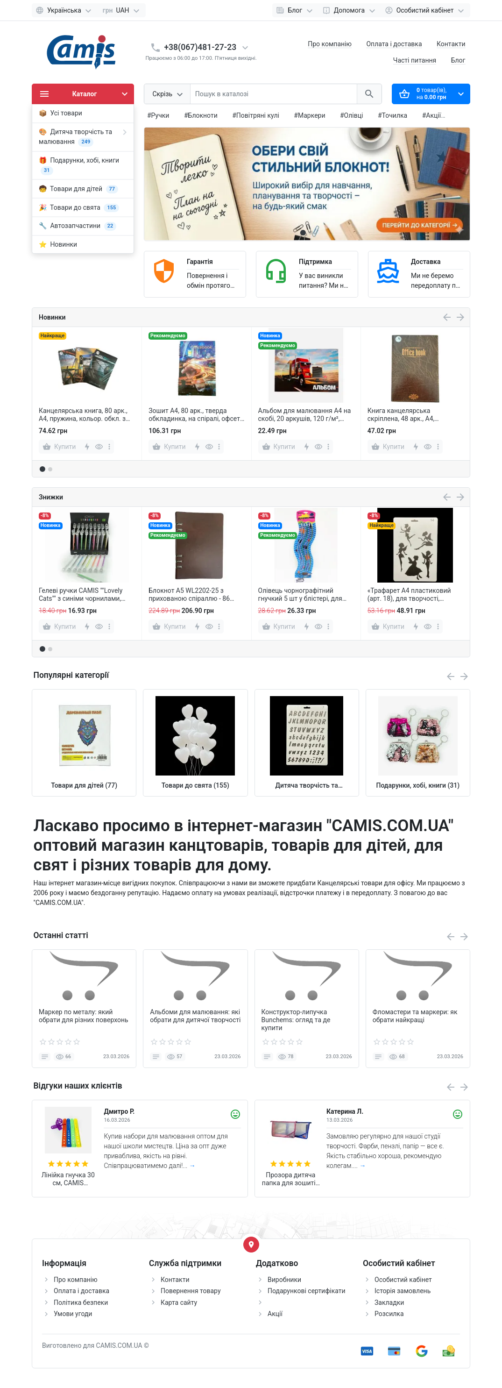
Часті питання (414, 60)
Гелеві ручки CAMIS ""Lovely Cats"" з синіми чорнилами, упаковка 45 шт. (80, 595)
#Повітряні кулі (255, 115)
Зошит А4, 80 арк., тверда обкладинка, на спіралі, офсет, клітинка (194, 415)
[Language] (65, 10)
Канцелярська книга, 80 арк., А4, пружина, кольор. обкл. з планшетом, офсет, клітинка (83, 415)
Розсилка (389, 1313)
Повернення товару (191, 1291)
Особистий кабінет (403, 1279)
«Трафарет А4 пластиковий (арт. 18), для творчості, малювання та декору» (409, 595)
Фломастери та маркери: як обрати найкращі (415, 1016)
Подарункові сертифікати (307, 1291)
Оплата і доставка (394, 44)
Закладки (389, 1302)
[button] (310, 233)
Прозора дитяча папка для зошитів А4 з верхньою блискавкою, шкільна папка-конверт (290, 1179)
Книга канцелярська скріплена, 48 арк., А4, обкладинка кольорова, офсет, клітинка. (414, 415)
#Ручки (158, 115)
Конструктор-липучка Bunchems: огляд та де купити (296, 1020)
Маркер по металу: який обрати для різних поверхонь (83, 1016)
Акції (275, 1313)
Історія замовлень (403, 1291)
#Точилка (392, 115)
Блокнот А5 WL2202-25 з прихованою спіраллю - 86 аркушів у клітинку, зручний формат (190, 595)
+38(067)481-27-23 (200, 47)
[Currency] (121, 10)
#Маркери (309, 115)
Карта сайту (179, 1302)
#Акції (431, 115)
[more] (109, 447)
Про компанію (330, 44)
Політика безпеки (81, 1302)
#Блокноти (201, 115)
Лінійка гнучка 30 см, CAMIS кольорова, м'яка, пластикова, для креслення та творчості (68, 1179)
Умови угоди (73, 1313)
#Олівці (351, 115)
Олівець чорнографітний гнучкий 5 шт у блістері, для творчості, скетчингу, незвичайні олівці (300, 595)
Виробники (284, 1279)
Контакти (451, 44)
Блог (458, 60)
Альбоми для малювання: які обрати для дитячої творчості (195, 1016)
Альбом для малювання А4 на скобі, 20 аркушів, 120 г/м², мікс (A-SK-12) (304, 415)
